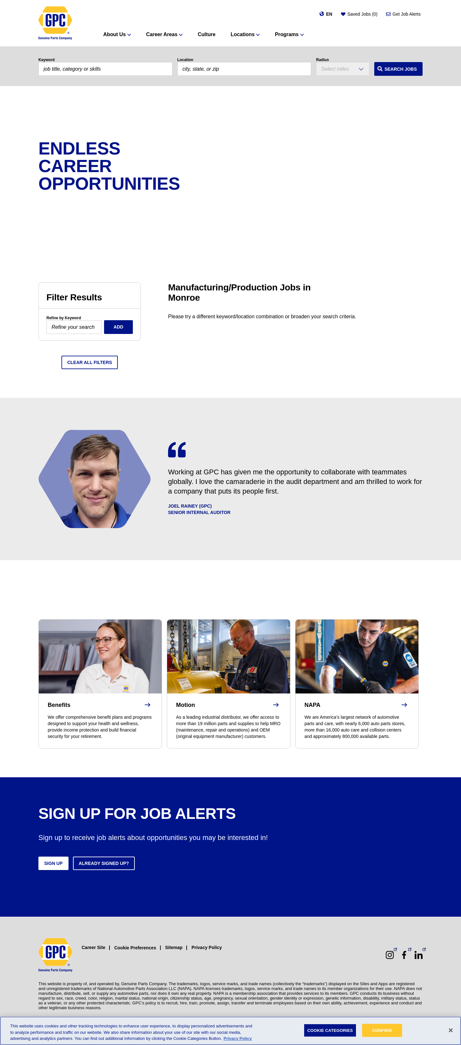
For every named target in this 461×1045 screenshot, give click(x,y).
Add (118, 326)
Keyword (46, 60)
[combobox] (244, 69)
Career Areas (161, 34)
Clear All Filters (89, 362)
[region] (230, 1031)
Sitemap (173, 947)
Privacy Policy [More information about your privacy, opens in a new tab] (237, 1038)
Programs (287, 34)
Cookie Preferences (135, 947)
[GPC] (55, 23)
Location (185, 60)
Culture (206, 34)
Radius (322, 60)
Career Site (93, 947)
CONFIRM (382, 1030)
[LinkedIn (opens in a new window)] (419, 955)
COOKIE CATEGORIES (330, 1030)
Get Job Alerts (406, 14)
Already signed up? (104, 863)
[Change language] (325, 14)
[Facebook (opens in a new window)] (404, 955)
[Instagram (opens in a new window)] (390, 955)
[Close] (451, 1030)
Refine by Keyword (63, 318)
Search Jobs (400, 69)
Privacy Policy (206, 947)
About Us (114, 34)
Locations (243, 34)
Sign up (53, 863)
